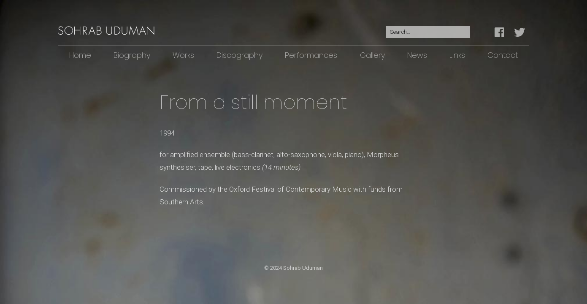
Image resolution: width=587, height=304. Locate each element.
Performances (311, 55)
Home (80, 55)
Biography (132, 55)
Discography (239, 55)
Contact (502, 55)
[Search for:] (428, 32)
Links (457, 55)
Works (183, 55)
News (417, 55)
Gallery (372, 55)
